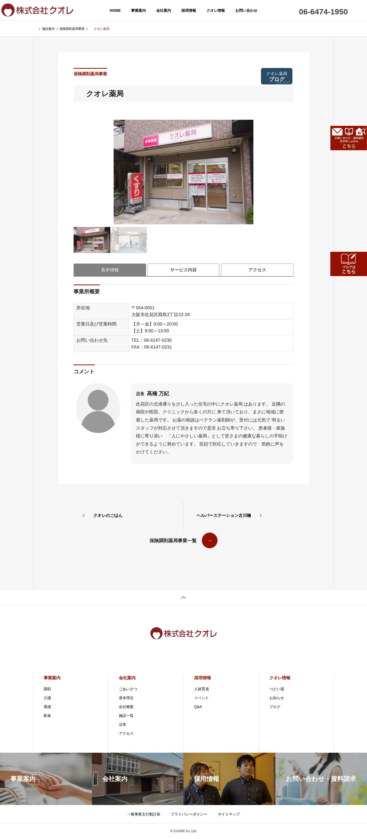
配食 (49, 716)
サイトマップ (229, 814)
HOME (115, 10)
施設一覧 (128, 716)
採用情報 (188, 10)
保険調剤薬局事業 (90, 74)
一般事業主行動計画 (143, 814)
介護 (49, 698)
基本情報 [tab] (110, 269)
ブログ (278, 77)
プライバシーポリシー (189, 814)
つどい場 (279, 689)
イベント (203, 698)
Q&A (200, 707)
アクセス (128, 733)
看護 (49, 707)
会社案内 (163, 10)
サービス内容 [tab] (183, 269)
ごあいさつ (130, 689)
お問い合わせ (246, 10)
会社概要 (128, 707)
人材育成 (203, 689)
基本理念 (128, 698)
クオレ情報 (216, 10)
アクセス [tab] (257, 269)
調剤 (49, 689)
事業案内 (138, 10)
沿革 (124, 724)
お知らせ (279, 698)
